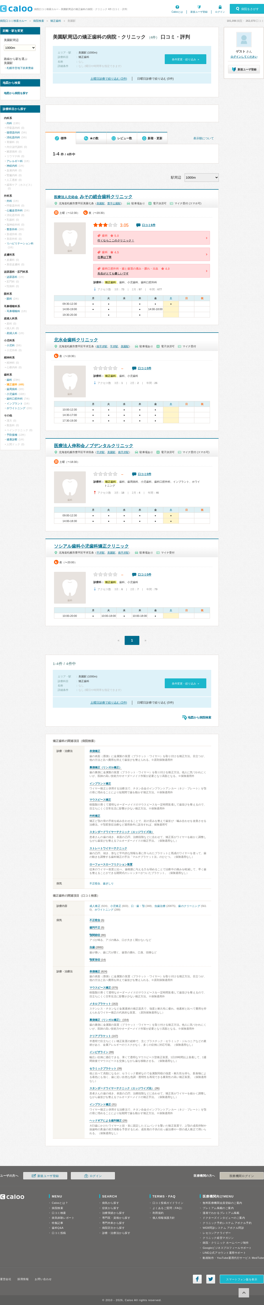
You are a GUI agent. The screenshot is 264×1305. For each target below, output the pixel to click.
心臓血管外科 (15, 210)
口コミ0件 (144, 368)
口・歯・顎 (138, 905)
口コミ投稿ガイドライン (168, 1202)
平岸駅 (114, 346)
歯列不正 (94, 927)
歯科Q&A (58, 1227)
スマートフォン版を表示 (241, 1279)
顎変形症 (94, 959)
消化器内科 (13, 137)
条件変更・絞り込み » (185, 59)
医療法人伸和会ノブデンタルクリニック (93, 445)
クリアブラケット (100, 1035)
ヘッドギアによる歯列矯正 (105, 1120)
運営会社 (5, 1279)
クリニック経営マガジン (218, 1237)
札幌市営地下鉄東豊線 (20, 67)
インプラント (15, 403)
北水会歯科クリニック (76, 339)
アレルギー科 (15, 161)
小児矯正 (115, 905)
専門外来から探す (113, 1222)
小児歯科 (12, 393)
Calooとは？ (60, 1202)
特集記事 (57, 1222)
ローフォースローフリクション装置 (110, 864)
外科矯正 (94, 815)
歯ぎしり (108, 883)
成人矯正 (94, 905)
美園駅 (101, 203)
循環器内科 (13, 132)
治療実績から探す (113, 1212)
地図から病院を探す (16, 93)
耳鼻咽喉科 (13, 311)
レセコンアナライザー (217, 1232)
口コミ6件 (148, 225)
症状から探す (110, 1208)
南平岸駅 (102, 346)
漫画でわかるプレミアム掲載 (221, 1212)
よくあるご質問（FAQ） (168, 1208)
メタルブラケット (100, 1003)
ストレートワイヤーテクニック (108, 848)
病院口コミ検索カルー (13, 20)
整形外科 (12, 229)
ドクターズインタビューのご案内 (224, 1217)
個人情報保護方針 (164, 1217)
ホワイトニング (104, 909)
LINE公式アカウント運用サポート (224, 1252)
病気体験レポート (63, 1217)
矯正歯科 (55, 20)
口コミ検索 (59, 1212)
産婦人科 (12, 333)
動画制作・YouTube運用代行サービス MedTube (233, 1257)
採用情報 (23, 1279)
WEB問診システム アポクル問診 (223, 1227)
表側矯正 (94, 751)
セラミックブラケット (102, 1068)
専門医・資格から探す (116, 1217)
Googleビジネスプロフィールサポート (227, 1247)
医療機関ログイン (242, 1176)
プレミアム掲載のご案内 (218, 1208)
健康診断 (12, 439)
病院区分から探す (113, 1227)
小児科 (11, 345)
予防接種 (12, 434)
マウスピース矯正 (100, 799)
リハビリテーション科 (20, 243)
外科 (9, 200)
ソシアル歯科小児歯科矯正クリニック (91, 546)
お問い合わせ (43, 1279)
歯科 (9, 379)
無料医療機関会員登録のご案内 (222, 1202)
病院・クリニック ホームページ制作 (226, 1242)
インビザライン (98, 1052)
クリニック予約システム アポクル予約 (227, 1222)
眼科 (9, 298)
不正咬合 (94, 883)
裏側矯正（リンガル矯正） (105, 767)
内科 (9, 123)
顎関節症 (94, 935)
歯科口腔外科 (15, 398)
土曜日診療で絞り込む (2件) (108, 78)
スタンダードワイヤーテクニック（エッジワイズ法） (121, 831)
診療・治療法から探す (116, 1232)
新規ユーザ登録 (199, 12)
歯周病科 (12, 389)
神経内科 (12, 165)
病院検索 (38, 20)
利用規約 (158, 1212)
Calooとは (177, 12)
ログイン (220, 12)
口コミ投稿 (59, 1232)
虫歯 (92, 947)
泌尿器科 (12, 276)
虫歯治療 (159, 905)
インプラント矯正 (100, 783)
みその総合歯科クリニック (93, 196)
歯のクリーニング (189, 905)
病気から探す (110, 1202)
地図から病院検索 (199, 717)
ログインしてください (244, 56)
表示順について (203, 138)
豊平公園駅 (114, 203)
